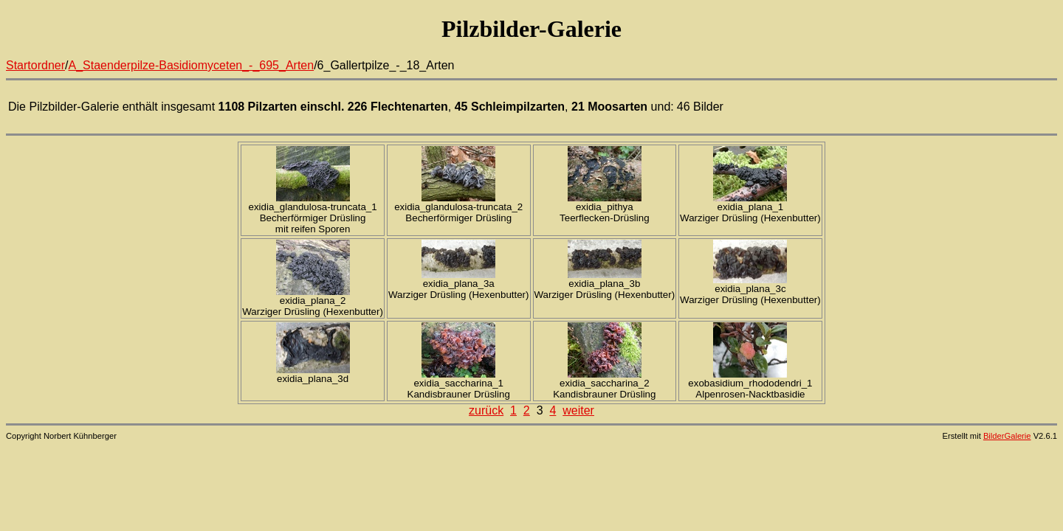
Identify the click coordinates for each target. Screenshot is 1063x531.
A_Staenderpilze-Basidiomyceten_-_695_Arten (191, 65)
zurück (486, 410)
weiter (578, 410)
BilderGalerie (1007, 435)
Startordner (35, 65)
